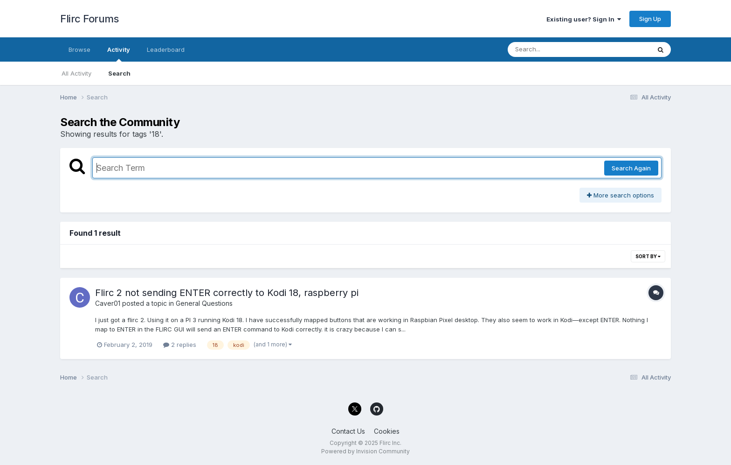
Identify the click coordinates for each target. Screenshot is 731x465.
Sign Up (650, 18)
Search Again (631, 168)
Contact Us (348, 431)
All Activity (76, 73)
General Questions (204, 303)
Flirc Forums (89, 19)
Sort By (648, 256)
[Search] (554, 49)
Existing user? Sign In (583, 19)
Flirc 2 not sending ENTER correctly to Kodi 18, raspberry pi (227, 292)
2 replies (179, 344)
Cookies (387, 431)
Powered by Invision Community (365, 451)
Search (119, 73)
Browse (79, 49)
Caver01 (107, 303)
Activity (118, 54)
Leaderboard (166, 49)
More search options (620, 195)
